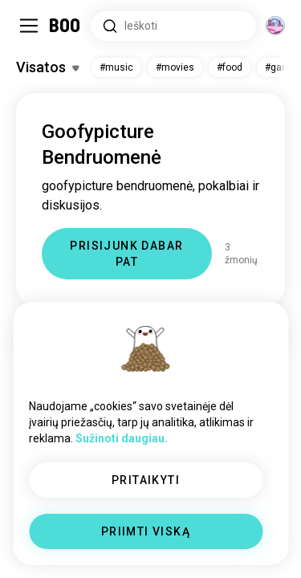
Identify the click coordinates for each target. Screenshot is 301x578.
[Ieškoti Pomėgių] (173, 26)
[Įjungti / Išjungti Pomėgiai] (47, 67)
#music (116, 67)
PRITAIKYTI (146, 480)
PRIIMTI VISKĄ (145, 531)
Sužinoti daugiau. (121, 438)
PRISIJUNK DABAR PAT (126, 253)
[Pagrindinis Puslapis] (65, 26)
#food (229, 67)
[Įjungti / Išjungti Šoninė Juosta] (29, 25)
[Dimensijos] (275, 25)
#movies (175, 67)
